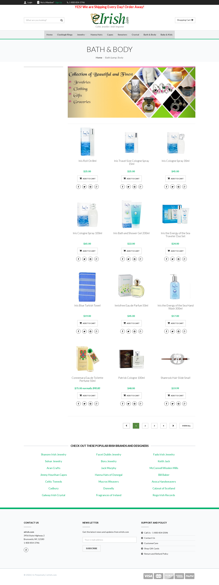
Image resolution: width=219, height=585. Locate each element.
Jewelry (81, 34)
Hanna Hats (97, 34)
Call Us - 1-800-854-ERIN (156, 533)
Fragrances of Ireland (108, 495)
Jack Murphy (108, 468)
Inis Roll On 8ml (87, 161)
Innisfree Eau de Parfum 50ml (131, 305)
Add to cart (87, 179)
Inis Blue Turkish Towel (87, 305)
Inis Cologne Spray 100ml (87, 233)
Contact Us (149, 538)
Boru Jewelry (108, 461)
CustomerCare (151, 543)
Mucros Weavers (108, 481)
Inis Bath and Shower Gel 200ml (131, 233)
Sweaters (122, 34)
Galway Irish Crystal (53, 495)
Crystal (135, 34)
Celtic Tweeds (53, 481)
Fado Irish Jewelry (164, 454)
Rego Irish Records (164, 495)
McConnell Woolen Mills (163, 468)
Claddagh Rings (65, 34)
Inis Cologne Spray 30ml (175, 161)
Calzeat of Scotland (163, 488)
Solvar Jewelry (53, 461)
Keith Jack (164, 461)
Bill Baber (163, 475)
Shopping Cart (185, 20)
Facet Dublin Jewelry (108, 454)
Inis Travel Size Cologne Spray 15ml (131, 162)
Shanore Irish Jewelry (53, 454)
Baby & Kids (166, 34)
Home (50, 34)
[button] (77, 92)
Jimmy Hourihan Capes (53, 475)
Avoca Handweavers (164, 481)
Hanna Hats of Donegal (108, 475)
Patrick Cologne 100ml (131, 378)
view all (186, 426)
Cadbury (53, 488)
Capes (110, 34)
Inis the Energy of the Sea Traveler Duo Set (175, 235)
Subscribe (91, 548)
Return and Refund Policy (156, 554)
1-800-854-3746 (31, 543)
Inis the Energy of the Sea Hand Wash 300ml (176, 307)
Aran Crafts (53, 468)
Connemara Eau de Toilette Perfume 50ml (87, 379)
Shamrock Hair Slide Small (175, 378)
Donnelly (108, 488)
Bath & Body (150, 34)
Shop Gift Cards (151, 548)
